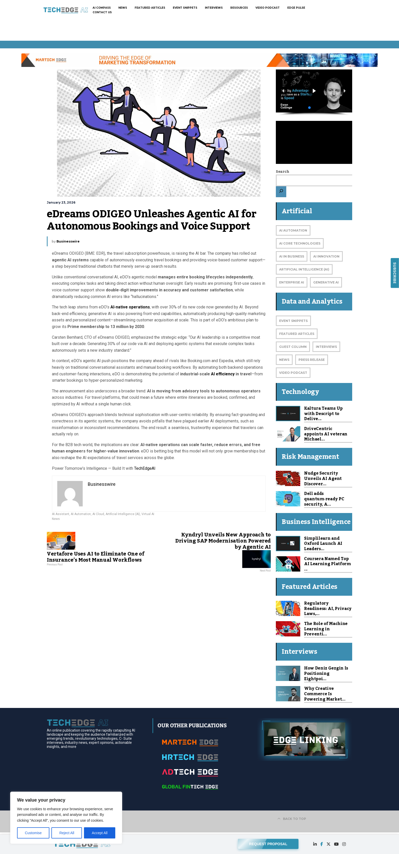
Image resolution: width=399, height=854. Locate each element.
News (56, 519)
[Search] (281, 191)
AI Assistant (60, 514)
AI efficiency (223, 374)
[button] (314, 90)
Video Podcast (293, 373)
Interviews (326, 347)
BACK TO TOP (291, 819)
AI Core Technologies (299, 243)
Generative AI (326, 282)
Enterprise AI (291, 282)
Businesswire (68, 241)
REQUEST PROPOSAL (268, 843)
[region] (66, 818)
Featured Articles (296, 334)
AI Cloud (98, 514)
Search (282, 171)
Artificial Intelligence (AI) (123, 514)
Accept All (99, 833)
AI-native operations (130, 307)
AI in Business (291, 256)
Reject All (66, 833)
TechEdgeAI (144, 468)
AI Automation (81, 514)
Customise (33, 833)
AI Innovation (326, 256)
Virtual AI (147, 514)
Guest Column (293, 347)
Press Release (311, 360)
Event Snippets (293, 321)
